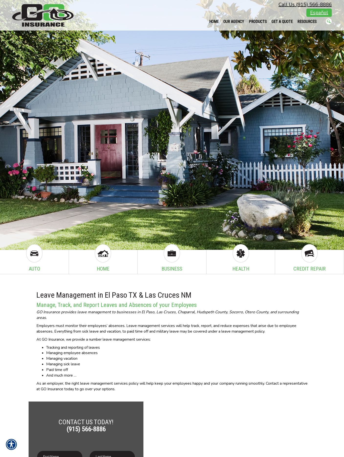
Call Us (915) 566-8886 (305, 4)
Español (319, 12)
